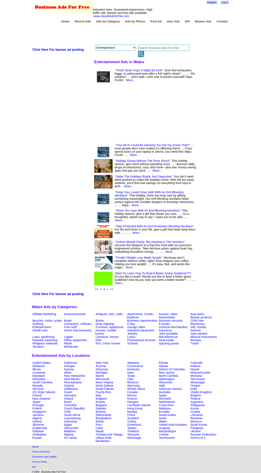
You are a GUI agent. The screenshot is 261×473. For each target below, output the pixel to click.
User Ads (173, 21)
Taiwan (132, 428)
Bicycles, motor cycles (47, 320)
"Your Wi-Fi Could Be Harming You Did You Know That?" (152, 145)
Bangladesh (103, 418)
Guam (68, 392)
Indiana (195, 366)
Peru (99, 424)
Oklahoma (71, 388)
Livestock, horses (107, 336)
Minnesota (102, 379)
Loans (131, 336)
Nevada (37, 385)
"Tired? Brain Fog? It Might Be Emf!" (139, 70)
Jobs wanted (198, 333)
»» (111, 289)
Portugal (38, 405)
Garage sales (136, 327)
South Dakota (105, 388)
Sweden (101, 408)
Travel (194, 343)
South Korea (198, 424)
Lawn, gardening (43, 336)
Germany (70, 395)
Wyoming (133, 385)
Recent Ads (83, 21)
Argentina (196, 402)
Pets (99, 340)
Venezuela (71, 428)
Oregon (195, 385)
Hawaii (194, 369)
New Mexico (72, 379)
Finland (195, 398)
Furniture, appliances (110, 327)
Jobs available (168, 333)
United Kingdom (201, 392)
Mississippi (197, 382)
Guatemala (39, 428)
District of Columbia (172, 369)
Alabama (133, 362)
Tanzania (133, 434)
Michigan (102, 372)
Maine (100, 375)
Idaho (68, 372)
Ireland (68, 398)
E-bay (131, 323)
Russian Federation (203, 434)
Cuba (99, 428)
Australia (164, 392)
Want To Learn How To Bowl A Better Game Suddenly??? (153, 273)
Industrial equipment (140, 330)
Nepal (99, 431)
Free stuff (70, 327)
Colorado (196, 362)
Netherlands (167, 402)
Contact (222, 21)
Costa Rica (166, 405)
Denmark (165, 398)
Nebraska (38, 379)
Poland (37, 408)
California (70, 362)
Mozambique (167, 431)
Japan (36, 402)
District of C (198, 437)
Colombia (70, 405)
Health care (40, 330)
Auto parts (197, 314)
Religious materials (45, 343)
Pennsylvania (73, 382)
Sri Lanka (70, 437)
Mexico (132, 395)
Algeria (37, 418)
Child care (197, 320)
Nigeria (68, 434)
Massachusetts (200, 372)
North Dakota (104, 385)
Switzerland (103, 415)
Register (212, 2)
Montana (196, 375)
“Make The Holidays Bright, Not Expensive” (143, 176)
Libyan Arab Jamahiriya (103, 439)
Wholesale (71, 346)
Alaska (163, 366)
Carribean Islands (139, 405)
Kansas (69, 369)
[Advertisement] (106, 34)
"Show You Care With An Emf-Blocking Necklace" (148, 210)
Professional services (141, 340)
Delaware (38, 366)
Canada (132, 392)
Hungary (132, 402)
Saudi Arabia (167, 415)
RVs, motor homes (108, 343)
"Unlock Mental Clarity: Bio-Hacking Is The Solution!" (150, 242)
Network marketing (44, 340)
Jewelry (132, 333)
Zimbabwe (39, 434)
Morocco (196, 421)
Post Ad (155, 21)
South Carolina (42, 382)
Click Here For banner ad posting (58, 49)
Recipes (195, 340)
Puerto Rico (103, 392)
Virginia (69, 385)
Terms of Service (41, 451)
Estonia (101, 411)
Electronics (197, 323)
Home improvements (78, 330)
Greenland (134, 424)
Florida (163, 362)
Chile (67, 411)
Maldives (70, 431)
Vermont (38, 388)
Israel (162, 418)
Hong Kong (134, 408)
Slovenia (38, 424)
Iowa (130, 372)
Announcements (75, 314)
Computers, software (78, 323)
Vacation (38, 346)
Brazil (68, 402)
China (131, 415)
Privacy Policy (39, 461)
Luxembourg (72, 418)
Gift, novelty (198, 327)
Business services (171, 320)
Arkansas (102, 369)
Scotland (133, 418)
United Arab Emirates (173, 424)
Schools (132, 343)
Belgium (195, 395)
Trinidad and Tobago (109, 434)
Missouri (132, 382)
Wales (163, 421)
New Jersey (167, 372)
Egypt (68, 424)
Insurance (165, 330)
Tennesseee (167, 437)
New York (102, 362)
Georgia (69, 366)
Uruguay (164, 428)
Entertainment (41, 327)
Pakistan (38, 431)
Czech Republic (74, 408)
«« (96, 289)
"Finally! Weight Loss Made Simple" (138, 257)
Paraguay (196, 428)
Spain (163, 395)
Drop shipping (105, 323)
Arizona (101, 366)
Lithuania (196, 415)
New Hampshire (74, 375)
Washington (167, 379)
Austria (100, 402)
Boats (68, 320)
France (37, 395)
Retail (68, 343)
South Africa (72, 415)
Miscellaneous (168, 336)
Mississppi (134, 437)
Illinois (36, 369)
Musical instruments (203, 336)
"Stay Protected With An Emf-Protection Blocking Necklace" (154, 226)
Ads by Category (108, 21)
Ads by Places (135, 21)
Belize (100, 421)
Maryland (38, 375)
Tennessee (197, 379)
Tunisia (163, 434)
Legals (68, 336)
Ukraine (195, 431)
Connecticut (135, 366)
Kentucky (133, 369)
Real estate (166, 340)
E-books (164, 323)
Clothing (37, 323)
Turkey (131, 421)
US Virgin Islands (43, 392)
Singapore (39, 411)
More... (130, 80)
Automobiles (167, 317)
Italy (98, 395)
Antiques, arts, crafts (109, 314)
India (193, 388)
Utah (162, 385)
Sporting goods (169, 343)
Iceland (37, 421)
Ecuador (164, 411)
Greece (132, 398)
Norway (132, 411)
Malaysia (165, 408)
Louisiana (38, 372)
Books (100, 320)
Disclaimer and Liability (44, 456)
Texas (131, 375)
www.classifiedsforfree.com (111, 16)
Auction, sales (168, 314)
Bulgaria (101, 405)
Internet (195, 330)
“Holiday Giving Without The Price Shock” (142, 160)
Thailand (133, 431)
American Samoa (170, 388)
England (101, 398)
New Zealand (41, 398)
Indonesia (70, 421)
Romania (196, 418)
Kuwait (36, 437)
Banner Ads (203, 21)
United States (41, 362)
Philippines (197, 405)
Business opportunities (142, 320)
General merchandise (173, 327)
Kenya (194, 408)
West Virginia (104, 382)
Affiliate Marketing (44, 314)
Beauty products (201, 317)
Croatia (195, 411)
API (187, 21)
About (35, 446)
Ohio (130, 379)
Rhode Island (136, 388)
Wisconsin (166, 382)
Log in (224, 2)
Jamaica (38, 415)
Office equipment (75, 340)
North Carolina (168, 375)
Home (65, 21)
